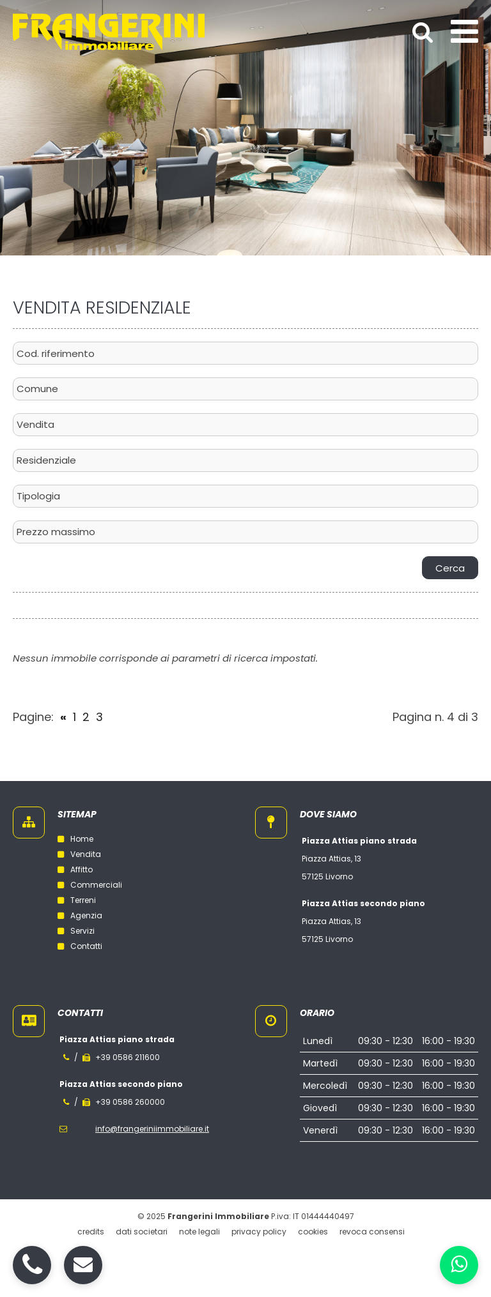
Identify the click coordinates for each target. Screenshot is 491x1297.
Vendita (79, 854)
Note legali (199, 1231)
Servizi (76, 930)
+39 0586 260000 (130, 1101)
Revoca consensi (372, 1231)
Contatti (80, 946)
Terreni (77, 900)
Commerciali (90, 884)
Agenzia (80, 915)
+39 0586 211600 (127, 1057)
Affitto (75, 869)
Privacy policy (258, 1231)
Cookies (313, 1231)
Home (75, 838)
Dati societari (142, 1231)
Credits (90, 1231)
